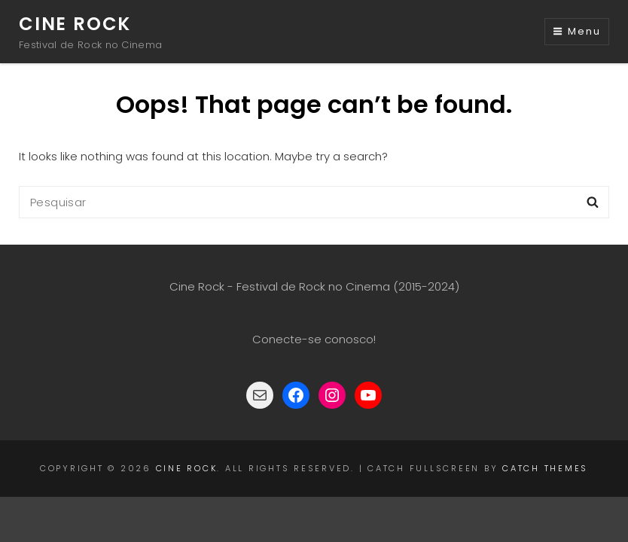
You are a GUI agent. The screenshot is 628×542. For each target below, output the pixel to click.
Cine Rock (75, 23)
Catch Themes (545, 468)
